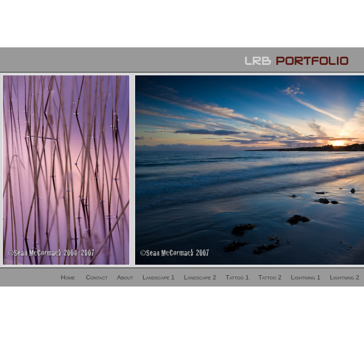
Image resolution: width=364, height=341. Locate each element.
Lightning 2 (344, 277)
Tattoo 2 (270, 277)
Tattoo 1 (237, 277)
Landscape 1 (159, 277)
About (125, 277)
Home (68, 277)
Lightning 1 (305, 277)
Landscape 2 (200, 277)
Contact (97, 277)
